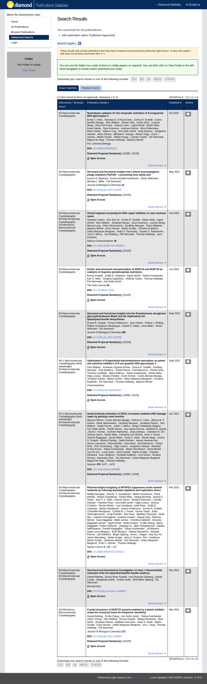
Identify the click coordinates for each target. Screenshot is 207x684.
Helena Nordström (139, 531)
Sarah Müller (116, 437)
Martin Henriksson (136, 449)
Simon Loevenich (96, 443)
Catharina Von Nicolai (131, 434)
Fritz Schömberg (103, 446)
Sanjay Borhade (143, 497)
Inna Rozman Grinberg (141, 576)
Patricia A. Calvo (141, 420)
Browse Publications (23, 32)
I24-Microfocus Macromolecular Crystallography (67, 227)
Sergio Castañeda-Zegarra (146, 426)
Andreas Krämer (130, 128)
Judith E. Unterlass (115, 275)
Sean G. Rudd (145, 622)
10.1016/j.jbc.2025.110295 (107, 189)
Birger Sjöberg (121, 534)
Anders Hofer (124, 579)
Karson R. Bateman (98, 178)
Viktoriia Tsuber (134, 278)
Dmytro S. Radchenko (152, 231)
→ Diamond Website (167, 4)
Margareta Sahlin (106, 579)
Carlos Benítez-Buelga (150, 376)
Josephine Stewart (140, 446)
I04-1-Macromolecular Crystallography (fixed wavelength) (70, 363)
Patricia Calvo (122, 125)
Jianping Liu (125, 525)
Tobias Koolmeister (153, 275)
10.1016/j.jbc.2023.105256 (107, 337)
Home (14, 21)
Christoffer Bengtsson (99, 511)
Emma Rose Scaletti (116, 576)
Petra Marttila (115, 443)
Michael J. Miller (96, 181)
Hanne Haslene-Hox (147, 440)
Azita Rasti (130, 443)
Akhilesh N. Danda (156, 429)
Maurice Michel (135, 139)
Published (174, 102)
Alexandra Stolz (105, 458)
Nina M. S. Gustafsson (119, 494)
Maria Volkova (117, 373)
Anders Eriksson (108, 525)
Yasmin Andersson (131, 508)
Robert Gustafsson (107, 497)
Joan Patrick (137, 323)
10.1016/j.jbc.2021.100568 (107, 636)
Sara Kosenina (111, 128)
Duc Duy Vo (113, 219)
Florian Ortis (128, 122)
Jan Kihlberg (111, 234)
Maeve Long (110, 131)
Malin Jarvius (121, 520)
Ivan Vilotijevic (107, 455)
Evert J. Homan (97, 431)
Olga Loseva (94, 376)
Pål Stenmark (127, 234)
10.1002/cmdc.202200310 (107, 390)
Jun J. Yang (149, 625)
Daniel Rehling (95, 576)
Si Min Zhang (147, 523)
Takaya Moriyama (147, 619)
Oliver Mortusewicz (113, 225)
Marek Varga (143, 134)
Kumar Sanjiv (143, 511)
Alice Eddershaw (149, 128)
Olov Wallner (113, 122)
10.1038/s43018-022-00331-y (109, 551)
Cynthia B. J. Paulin (123, 511)
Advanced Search (22, 37)
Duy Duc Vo (155, 534)
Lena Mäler (147, 326)
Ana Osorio (144, 455)
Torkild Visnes (123, 370)
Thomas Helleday (116, 139)
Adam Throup (94, 619)
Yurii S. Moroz (95, 234)
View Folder (29, 70)
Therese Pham (106, 502)
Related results (90, 87)
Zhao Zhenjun (138, 431)
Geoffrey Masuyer (135, 225)
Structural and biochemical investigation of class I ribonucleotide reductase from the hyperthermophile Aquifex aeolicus (124, 571)
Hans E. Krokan (133, 537)
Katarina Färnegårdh (104, 517)
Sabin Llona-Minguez (99, 531)
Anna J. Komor (152, 434)
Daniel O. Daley (131, 326)
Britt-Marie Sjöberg (143, 579)
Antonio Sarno (95, 434)
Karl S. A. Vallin (104, 499)
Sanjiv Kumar (104, 426)
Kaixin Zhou (143, 122)
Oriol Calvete (123, 452)
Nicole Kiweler (107, 505)
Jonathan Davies (121, 222)
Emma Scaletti (95, 275)
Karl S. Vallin (94, 278)
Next (189, 97)
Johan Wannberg (96, 537)
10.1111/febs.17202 (103, 290)
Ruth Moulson (119, 531)
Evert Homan (113, 228)
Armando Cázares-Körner (117, 367)
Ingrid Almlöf (138, 125)
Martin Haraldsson (109, 508)
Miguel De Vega (96, 139)
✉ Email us (193, 4)
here (103, 53)
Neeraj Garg (144, 517)
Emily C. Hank (95, 119)
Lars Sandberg (124, 505)
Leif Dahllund (104, 534)
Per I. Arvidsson (152, 537)
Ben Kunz (129, 514)
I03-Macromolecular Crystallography (69, 114)
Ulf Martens (153, 528)
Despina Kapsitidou (113, 278)
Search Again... (67, 43)
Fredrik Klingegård (113, 528)
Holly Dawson (145, 131)
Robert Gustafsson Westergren (104, 326)
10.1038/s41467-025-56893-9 (109, 245)
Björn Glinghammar (144, 525)
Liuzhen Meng (158, 222)
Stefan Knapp (121, 137)
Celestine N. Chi (156, 431)
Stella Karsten (127, 440)
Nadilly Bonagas (96, 494)
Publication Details (97, 102)
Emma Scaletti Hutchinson (124, 178)
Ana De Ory (93, 452)
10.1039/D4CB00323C (105, 148)
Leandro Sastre (139, 137)
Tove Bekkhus (106, 370)
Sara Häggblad (104, 520)
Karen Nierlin (94, 128)
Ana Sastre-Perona (134, 429)
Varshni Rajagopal (97, 437)
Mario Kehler (94, 131)
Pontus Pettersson (118, 323)
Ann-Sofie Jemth (127, 131)
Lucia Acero (108, 452)
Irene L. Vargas (139, 534)
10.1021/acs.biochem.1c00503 (109, 591)
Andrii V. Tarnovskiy (127, 231)
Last (195, 97)
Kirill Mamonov (140, 370)
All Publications (20, 26)
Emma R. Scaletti (143, 119)
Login (14, 42)
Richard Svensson (141, 499)
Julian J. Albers (122, 426)
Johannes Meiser (113, 540)
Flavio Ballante (154, 225)
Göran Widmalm (150, 178)
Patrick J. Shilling (154, 323)
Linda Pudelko (115, 514)
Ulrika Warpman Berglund (101, 231)
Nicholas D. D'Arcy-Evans (119, 119)
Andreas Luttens (96, 219)
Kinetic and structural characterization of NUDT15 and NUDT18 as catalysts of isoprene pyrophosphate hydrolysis (125, 270)
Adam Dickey (104, 134)
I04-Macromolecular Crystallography (69, 220)
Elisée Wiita (153, 125)
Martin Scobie (105, 137)
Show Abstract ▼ (157, 165)
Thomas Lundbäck (97, 373)
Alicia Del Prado (104, 125)
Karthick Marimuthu (118, 431)
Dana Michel (154, 449)
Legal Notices (141, 677)
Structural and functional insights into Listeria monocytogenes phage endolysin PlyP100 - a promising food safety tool (123, 173)
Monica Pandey (111, 376)
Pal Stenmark (156, 137)
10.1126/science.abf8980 (106, 469)
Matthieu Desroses (147, 514)
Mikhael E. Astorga (124, 134)
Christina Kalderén (148, 228)
